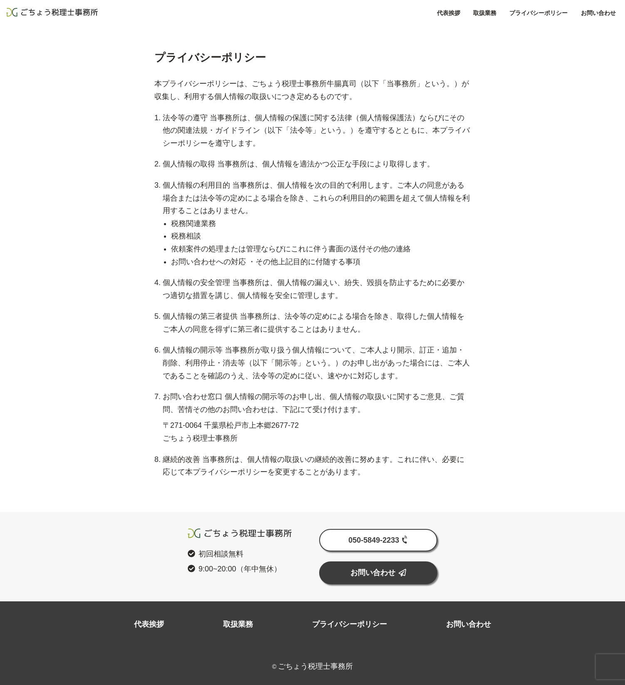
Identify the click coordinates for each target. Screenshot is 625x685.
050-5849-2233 (379, 539)
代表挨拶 (413, 13)
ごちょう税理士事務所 (87, 12)
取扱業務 (449, 13)
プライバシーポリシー (503, 13)
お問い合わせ (562, 13)
